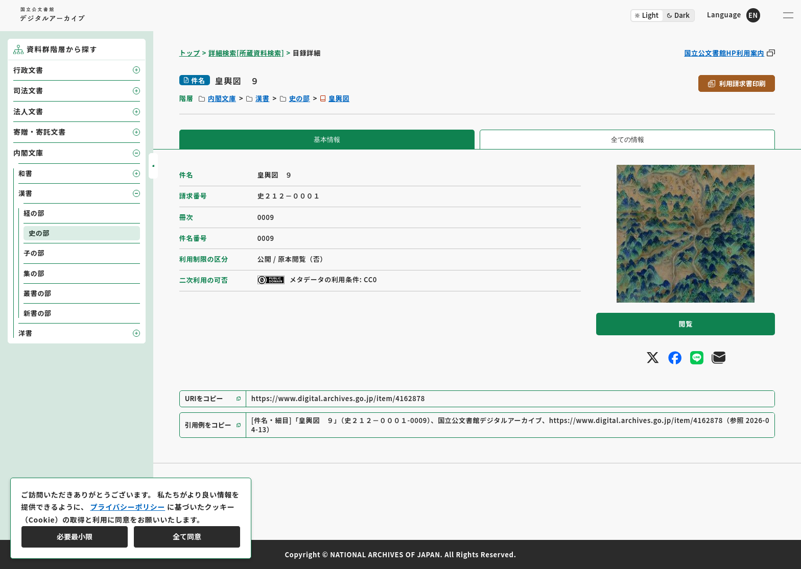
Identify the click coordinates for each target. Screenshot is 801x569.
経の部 (33, 213)
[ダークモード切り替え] (662, 15)
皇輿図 (338, 98)
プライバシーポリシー (127, 507)
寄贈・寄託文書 (39, 132)
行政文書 (28, 70)
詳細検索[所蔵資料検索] (246, 53)
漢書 (262, 98)
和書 (25, 173)
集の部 (33, 273)
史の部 (299, 98)
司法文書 (28, 90)
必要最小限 (74, 536)
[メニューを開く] (788, 15)
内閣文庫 (222, 98)
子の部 (33, 253)
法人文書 (28, 111)
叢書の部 (37, 293)
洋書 (25, 333)
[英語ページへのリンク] (733, 15)
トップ (189, 53)
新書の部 (37, 313)
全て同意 (187, 536)
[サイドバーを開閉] (153, 166)
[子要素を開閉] (136, 69)
